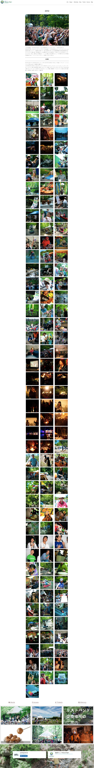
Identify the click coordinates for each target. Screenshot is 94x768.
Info (67, 2)
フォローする (24, 755)
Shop (80, 2)
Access (88, 2)
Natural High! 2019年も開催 (6, 2)
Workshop (76, 2)
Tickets (84, 2)
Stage (71, 2)
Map (92, 2)
